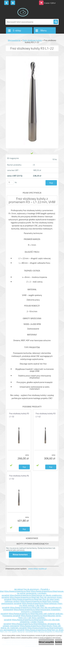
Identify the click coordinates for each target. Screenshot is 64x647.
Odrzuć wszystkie (46, 641)
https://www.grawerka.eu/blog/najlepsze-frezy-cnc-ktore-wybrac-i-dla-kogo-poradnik (32, 605)
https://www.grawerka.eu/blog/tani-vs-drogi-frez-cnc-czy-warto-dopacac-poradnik (32, 630)
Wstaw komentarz (20, 554)
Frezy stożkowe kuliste (32, 40)
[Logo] (22, 12)
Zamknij (58, 641)
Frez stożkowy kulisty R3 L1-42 (46, 415)
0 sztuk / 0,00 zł (49, 3)
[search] (55, 22)
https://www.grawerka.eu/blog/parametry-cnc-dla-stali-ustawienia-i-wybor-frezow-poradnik (32, 621)
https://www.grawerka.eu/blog (17, 591)
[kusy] (10, 182)
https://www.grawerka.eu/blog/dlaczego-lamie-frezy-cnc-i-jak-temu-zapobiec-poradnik (32, 617)
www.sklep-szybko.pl (37, 568)
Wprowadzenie (14, 40)
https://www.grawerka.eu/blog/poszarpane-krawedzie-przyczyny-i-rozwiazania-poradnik (31, 611)
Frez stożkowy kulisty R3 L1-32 (19, 415)
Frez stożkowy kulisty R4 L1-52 (19, 477)
